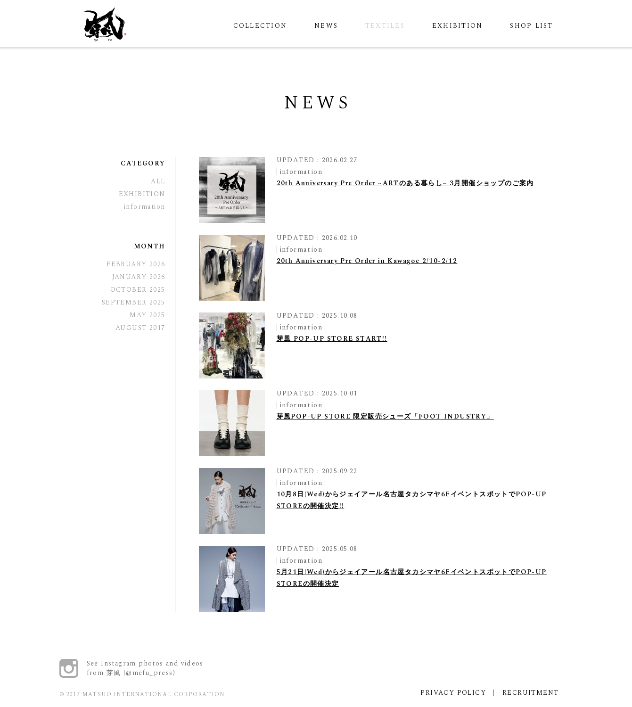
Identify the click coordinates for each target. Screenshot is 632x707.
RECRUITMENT (530, 693)
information (300, 172)
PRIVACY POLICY (453, 693)
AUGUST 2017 (140, 328)
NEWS (326, 26)
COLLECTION (260, 26)
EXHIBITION (457, 26)
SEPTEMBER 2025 (133, 302)
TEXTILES (385, 26)
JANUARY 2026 (138, 277)
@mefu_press (149, 673)
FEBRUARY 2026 (136, 264)
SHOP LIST (531, 26)
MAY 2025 (147, 315)
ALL (158, 181)
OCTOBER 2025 (137, 290)
